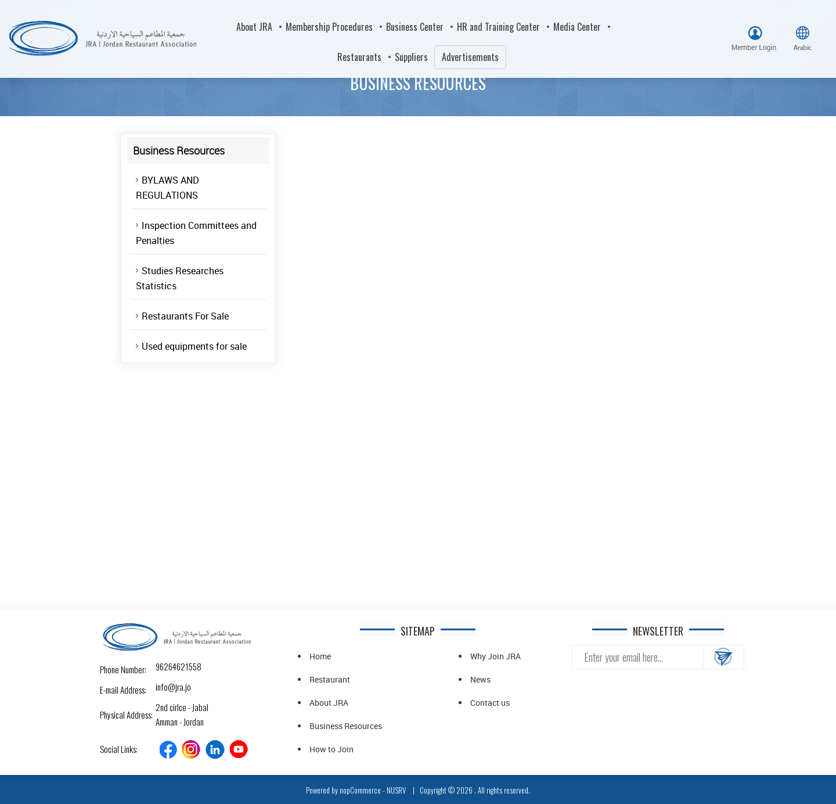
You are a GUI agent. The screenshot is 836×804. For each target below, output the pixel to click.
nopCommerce (360, 790)
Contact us (490, 702)
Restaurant (329, 679)
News (480, 679)
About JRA (328, 702)
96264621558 (166, 666)
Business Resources (345, 725)
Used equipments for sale (194, 346)
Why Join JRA (495, 656)
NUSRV (396, 790)
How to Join (331, 749)
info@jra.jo (166, 686)
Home (320, 656)
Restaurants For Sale (185, 316)
